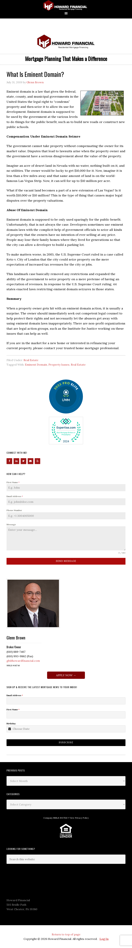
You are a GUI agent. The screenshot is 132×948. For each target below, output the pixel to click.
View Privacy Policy (79, 818)
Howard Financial (66, 5)
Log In (104, 939)
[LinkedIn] (16, 461)
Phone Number (14, 510)
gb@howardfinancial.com (23, 660)
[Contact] (30, 461)
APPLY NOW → (66, 675)
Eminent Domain (36, 364)
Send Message (66, 561)
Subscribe (66, 742)
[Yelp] (37, 461)
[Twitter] (23, 461)
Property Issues (58, 364)
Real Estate (31, 360)
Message (11, 524)
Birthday (11, 723)
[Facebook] (9, 461)
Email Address (15, 496)
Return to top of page (66, 934)
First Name (13, 482)
